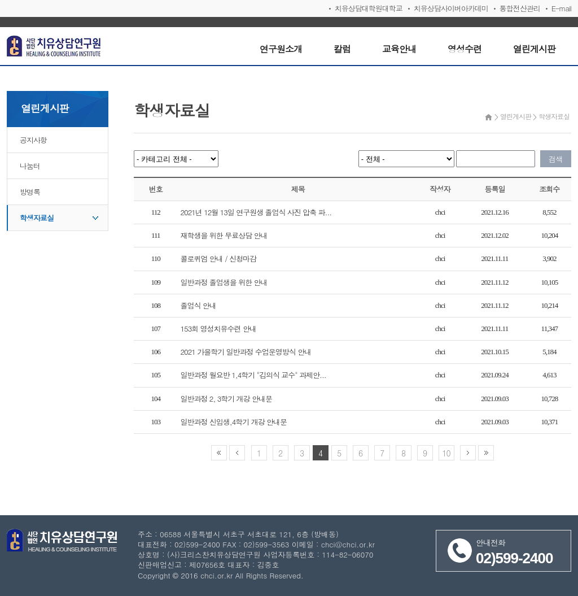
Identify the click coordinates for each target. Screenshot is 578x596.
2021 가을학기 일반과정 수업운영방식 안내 (246, 351)
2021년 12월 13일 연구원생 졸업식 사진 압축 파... (256, 212)
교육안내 (399, 48)
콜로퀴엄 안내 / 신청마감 (218, 258)
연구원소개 (281, 48)
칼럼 (342, 48)
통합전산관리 (520, 8)
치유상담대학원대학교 (368, 8)
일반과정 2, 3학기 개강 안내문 (226, 398)
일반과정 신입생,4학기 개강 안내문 (234, 421)
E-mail (561, 8)
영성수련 (464, 48)
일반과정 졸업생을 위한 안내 (224, 282)
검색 (556, 159)
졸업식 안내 (198, 305)
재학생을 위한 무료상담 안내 (224, 235)
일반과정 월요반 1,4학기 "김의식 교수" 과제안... (253, 374)
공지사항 (33, 139)
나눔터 (30, 165)
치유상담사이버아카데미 (451, 8)
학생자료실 (37, 217)
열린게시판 (534, 48)
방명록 (30, 191)
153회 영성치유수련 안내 (218, 328)
